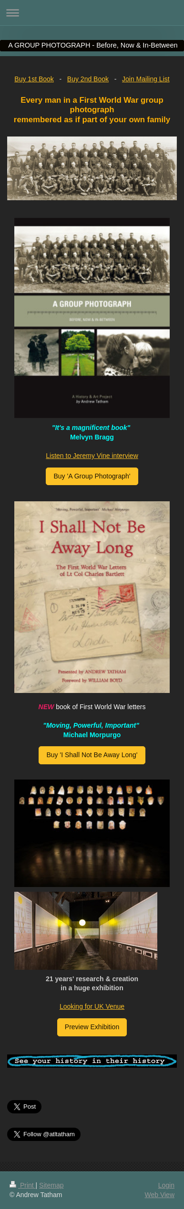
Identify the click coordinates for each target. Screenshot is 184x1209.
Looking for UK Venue (92, 1006)
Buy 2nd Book (88, 79)
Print (23, 1185)
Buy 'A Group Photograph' (91, 476)
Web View (159, 1195)
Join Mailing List (146, 79)
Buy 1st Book (34, 79)
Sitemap (51, 1185)
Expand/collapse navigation (92, 12)
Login (166, 1185)
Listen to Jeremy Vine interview (92, 455)
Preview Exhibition (92, 1027)
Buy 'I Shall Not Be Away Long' (91, 755)
